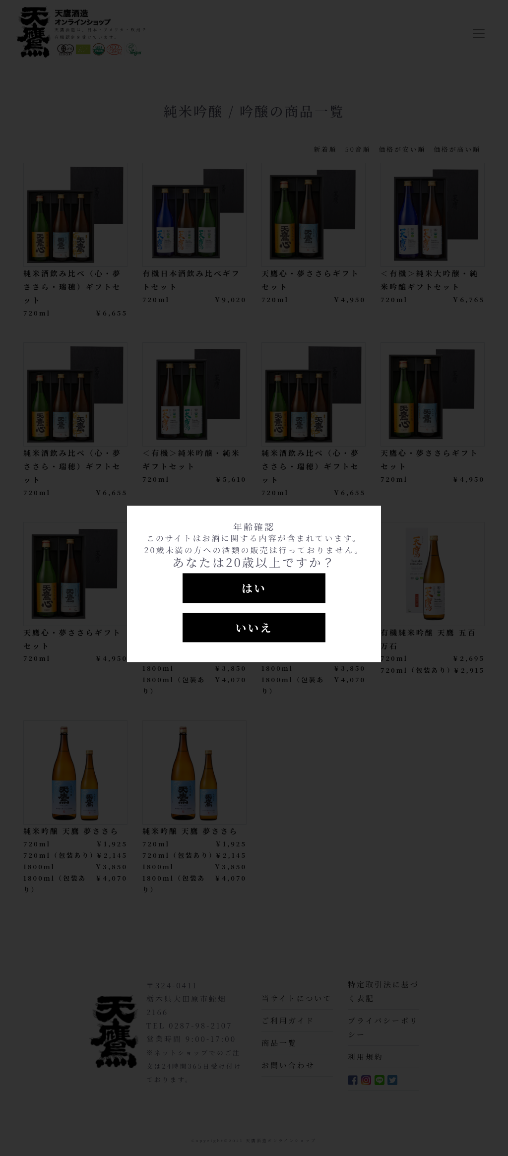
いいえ (253, 627)
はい (254, 587)
